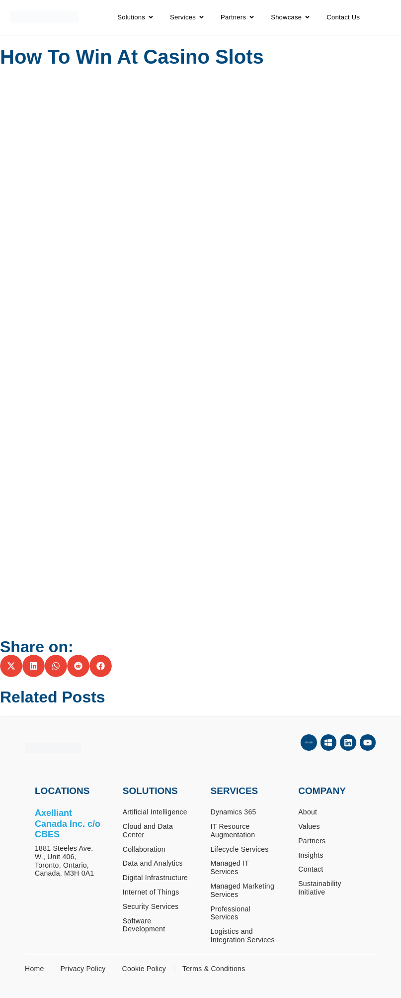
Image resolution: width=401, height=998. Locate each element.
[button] (11, 666)
